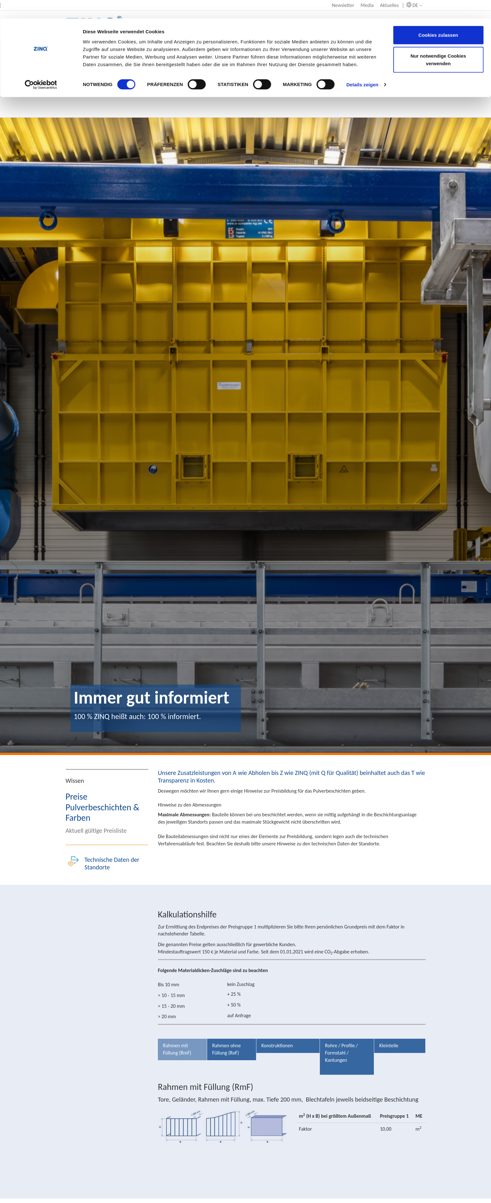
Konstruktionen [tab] (277, 1046)
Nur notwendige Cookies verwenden (438, 41)
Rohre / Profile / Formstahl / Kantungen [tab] (341, 1053)
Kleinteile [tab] (388, 1046)
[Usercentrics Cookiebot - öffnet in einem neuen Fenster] (41, 66)
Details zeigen (362, 66)
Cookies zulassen (438, 16)
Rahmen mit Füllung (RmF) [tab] (177, 1049)
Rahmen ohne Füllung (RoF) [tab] (226, 1049)
